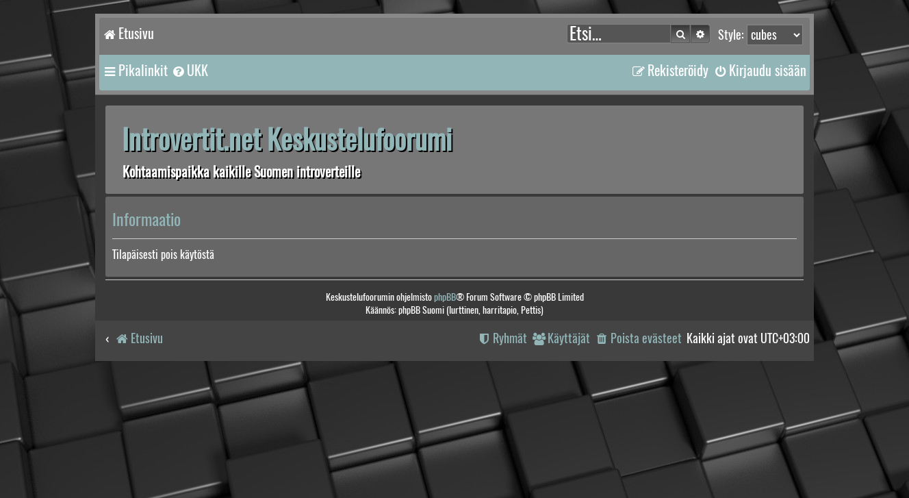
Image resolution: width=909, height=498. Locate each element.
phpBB (445, 296)
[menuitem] (189, 70)
